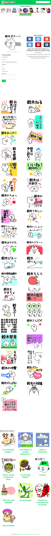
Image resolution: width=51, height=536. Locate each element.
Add (4, 80)
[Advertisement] (25, 26)
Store (33, 534)
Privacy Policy (37, 534)
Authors (31, 534)
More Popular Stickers (25, 14)
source (3, 66)
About (20, 534)
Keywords (27, 534)
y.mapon (4, 59)
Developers (23, 534)
